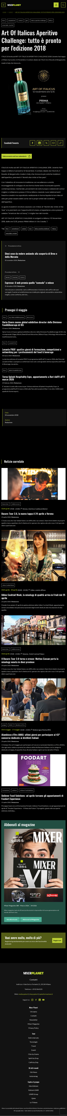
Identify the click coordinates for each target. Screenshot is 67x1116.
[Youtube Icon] (43, 1000)
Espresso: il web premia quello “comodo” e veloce (29, 282)
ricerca (22, 277)
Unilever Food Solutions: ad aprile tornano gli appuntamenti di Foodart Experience (32, 797)
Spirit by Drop (34, 1058)
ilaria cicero (30, 317)
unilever (14, 790)
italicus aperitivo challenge (38, 20)
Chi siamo (33, 1012)
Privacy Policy (33, 1028)
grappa (4, 725)
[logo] (14, 5)
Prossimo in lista (12, 272)
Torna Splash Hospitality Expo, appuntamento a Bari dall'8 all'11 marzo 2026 (33, 378)
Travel (33, 1046)
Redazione (21, 260)
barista (8, 277)
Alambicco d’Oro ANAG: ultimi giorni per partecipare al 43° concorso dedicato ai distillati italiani (30, 736)
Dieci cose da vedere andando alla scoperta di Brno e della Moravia (31, 255)
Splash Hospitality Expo (15, 370)
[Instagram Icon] (32, 1000)
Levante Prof (12, 343)
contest (20, 20)
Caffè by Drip (33, 1062)
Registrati (57, 940)
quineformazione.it (46, 994)
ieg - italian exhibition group (16, 317)
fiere (3, 20)
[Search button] (63, 4)
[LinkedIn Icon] (40, 1000)
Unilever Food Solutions (26, 790)
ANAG (11, 725)
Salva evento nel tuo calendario (17, 156)
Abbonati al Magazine (31, 919)
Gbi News (33, 1072)
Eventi (11, 12)
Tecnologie (33, 1042)
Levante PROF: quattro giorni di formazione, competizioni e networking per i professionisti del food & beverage (31, 350)
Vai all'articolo (12, 919)
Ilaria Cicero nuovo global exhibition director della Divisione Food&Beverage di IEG (32, 323)
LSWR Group (33, 1094)
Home (4, 12)
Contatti (33, 1016)
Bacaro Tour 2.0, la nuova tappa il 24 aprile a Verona (27, 513)
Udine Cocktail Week (8, 585)
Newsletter (33, 1020)
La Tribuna (33, 1102)
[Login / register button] (56, 4)
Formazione (5, 790)
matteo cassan (16, 504)
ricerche (15, 277)
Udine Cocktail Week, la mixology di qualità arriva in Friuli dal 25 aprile (33, 596)
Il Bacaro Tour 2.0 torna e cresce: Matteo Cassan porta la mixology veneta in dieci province (29, 660)
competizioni (11, 20)
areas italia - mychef (7, 25)
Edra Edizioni (33, 1086)
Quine (33, 1098)
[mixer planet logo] (33, 973)
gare (27, 20)
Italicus (51, 20)
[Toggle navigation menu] (3, 5)
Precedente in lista (13, 246)
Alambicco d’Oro (20, 725)
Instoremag (33, 1076)
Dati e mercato (33, 1038)
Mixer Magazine (33, 1024)
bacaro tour (5, 504)
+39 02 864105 (37, 989)
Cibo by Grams (33, 1054)
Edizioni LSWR (33, 1090)
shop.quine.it (33, 994)
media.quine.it (23, 994)
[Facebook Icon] (36, 1000)
